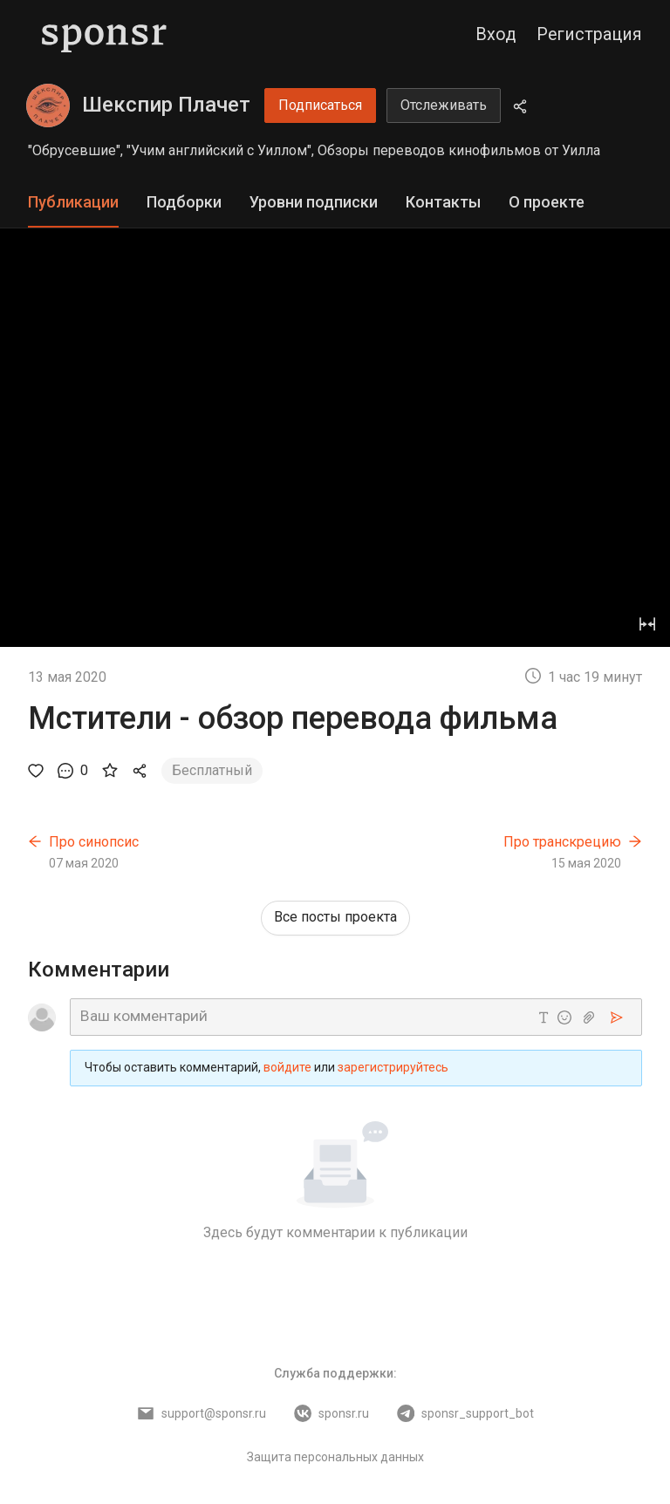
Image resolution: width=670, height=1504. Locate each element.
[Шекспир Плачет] (48, 105)
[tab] (73, 203)
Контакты (443, 202)
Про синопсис (94, 842)
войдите (287, 1067)
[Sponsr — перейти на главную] (104, 34)
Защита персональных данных (335, 1457)
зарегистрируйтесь (393, 1067)
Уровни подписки (314, 202)
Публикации (73, 202)
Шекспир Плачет (166, 104)
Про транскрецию (562, 842)
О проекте (547, 202)
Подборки (184, 202)
